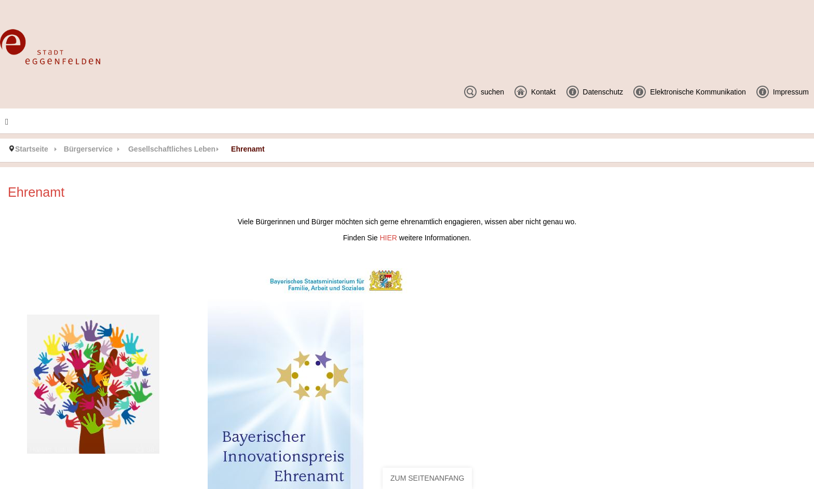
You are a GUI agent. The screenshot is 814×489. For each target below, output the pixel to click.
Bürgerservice (88, 149)
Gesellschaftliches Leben (171, 149)
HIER (389, 238)
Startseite (31, 149)
